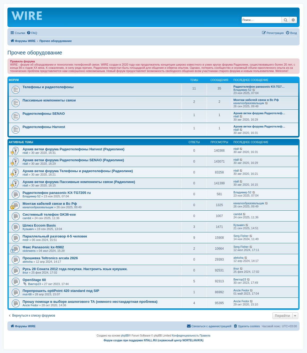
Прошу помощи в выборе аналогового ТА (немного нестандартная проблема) (90, 302)
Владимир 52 (242, 89)
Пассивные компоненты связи (49, 100)
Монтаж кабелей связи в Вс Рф (256, 99)
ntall (236, 116)
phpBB (125, 335)
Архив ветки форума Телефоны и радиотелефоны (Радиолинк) (78, 171)
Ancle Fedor (241, 290)
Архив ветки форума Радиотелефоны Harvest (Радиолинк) (73, 149)
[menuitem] (32, 33)
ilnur (25, 272)
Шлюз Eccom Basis (39, 225)
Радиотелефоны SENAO (44, 114)
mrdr (26, 239)
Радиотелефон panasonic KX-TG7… (259, 86)
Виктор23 (34, 284)
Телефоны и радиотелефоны (48, 87)
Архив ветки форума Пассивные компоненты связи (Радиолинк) (79, 182)
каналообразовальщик (248, 103)
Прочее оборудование (34, 53)
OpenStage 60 (34, 280)
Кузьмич (28, 229)
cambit (27, 218)
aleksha (28, 261)
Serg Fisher (241, 235)
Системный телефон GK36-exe (49, 214)
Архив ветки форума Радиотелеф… (259, 113)
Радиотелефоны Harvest (44, 127)
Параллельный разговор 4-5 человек (55, 236)
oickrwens (29, 250)
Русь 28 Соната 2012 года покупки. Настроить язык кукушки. (75, 269)
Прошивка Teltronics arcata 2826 (50, 258)
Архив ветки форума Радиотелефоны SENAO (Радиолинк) (73, 160)
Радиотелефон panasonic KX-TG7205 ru (57, 193)
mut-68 (27, 294)
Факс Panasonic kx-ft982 (43, 247)
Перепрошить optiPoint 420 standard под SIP (61, 291)
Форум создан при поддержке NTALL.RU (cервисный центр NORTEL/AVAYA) (153, 340)
